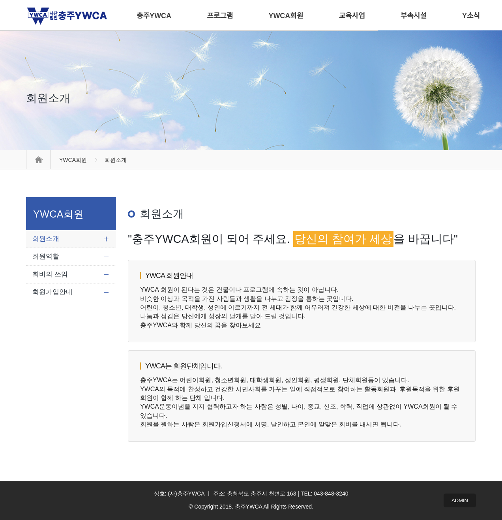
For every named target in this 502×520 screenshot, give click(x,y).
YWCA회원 (73, 160)
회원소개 (45, 238)
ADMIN (459, 500)
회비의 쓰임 (50, 274)
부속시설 (414, 16)
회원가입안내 (52, 292)
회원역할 (45, 256)
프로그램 (220, 16)
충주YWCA (154, 16)
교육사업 (352, 16)
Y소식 (471, 16)
